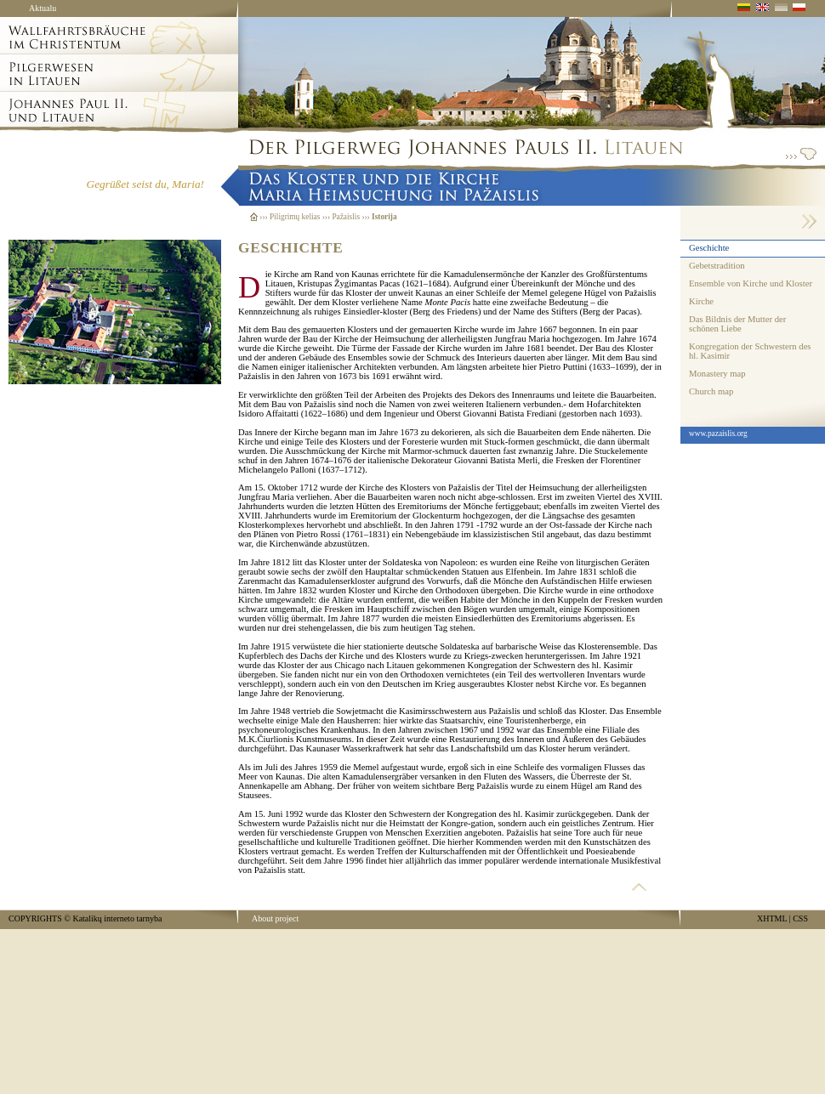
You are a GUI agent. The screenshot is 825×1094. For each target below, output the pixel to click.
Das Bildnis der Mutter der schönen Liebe (737, 324)
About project (275, 918)
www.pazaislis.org (718, 433)
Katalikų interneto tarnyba (117, 918)
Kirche (701, 301)
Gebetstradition (717, 265)
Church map (711, 391)
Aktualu (42, 8)
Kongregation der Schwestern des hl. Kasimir (750, 351)
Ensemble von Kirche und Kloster (750, 283)
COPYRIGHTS (35, 918)
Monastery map (717, 373)
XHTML (772, 918)
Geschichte (709, 247)
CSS (800, 918)
